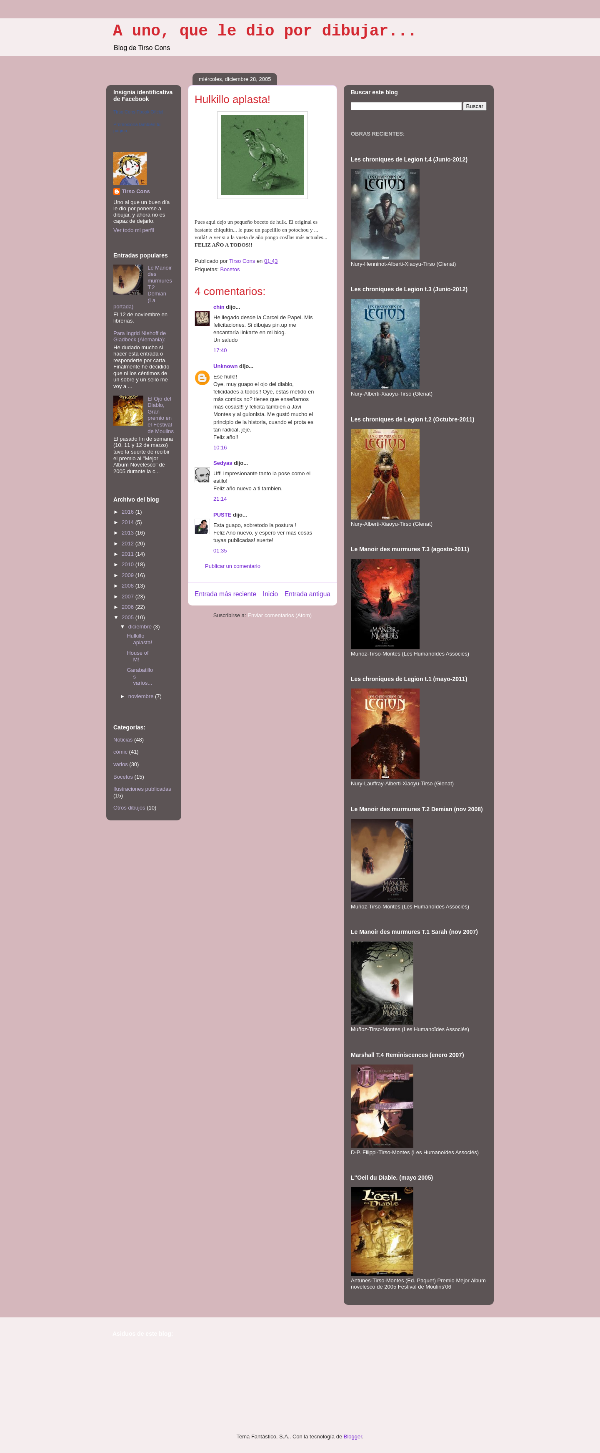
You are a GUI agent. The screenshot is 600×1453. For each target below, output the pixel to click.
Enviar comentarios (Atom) (280, 615)
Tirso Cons (136, 191)
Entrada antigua (307, 594)
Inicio (270, 594)
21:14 (220, 499)
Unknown (225, 366)
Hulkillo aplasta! (139, 639)
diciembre (140, 626)
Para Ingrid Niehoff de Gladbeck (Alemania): (139, 336)
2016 (128, 512)
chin (219, 307)
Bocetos (230, 269)
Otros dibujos (129, 808)
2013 (128, 533)
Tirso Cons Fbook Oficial (138, 111)
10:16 (220, 447)
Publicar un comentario (232, 566)
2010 (128, 564)
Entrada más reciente (225, 594)
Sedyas (222, 463)
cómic (120, 752)
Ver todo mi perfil (133, 230)
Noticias (122, 740)
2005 (128, 617)
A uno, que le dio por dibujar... (265, 31)
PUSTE (222, 515)
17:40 (220, 350)
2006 (128, 607)
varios (120, 764)
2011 (128, 554)
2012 (128, 543)
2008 (128, 586)
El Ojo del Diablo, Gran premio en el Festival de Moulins (161, 415)
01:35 (220, 550)
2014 (128, 522)
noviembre (141, 696)
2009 (128, 575)
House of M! (137, 656)
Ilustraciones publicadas (142, 789)
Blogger (353, 1436)
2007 (128, 596)
